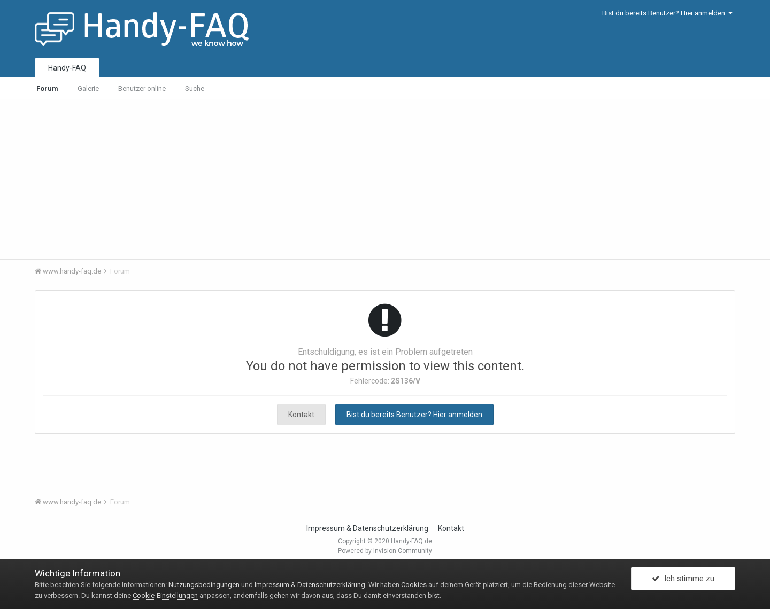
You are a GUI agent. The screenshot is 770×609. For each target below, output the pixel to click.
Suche (194, 88)
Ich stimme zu (683, 578)
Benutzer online (142, 88)
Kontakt (301, 414)
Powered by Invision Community (385, 551)
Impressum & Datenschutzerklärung (367, 528)
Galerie (88, 88)
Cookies (414, 585)
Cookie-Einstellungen (165, 595)
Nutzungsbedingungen (204, 585)
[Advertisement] (385, 179)
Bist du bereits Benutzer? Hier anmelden (667, 13)
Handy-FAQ (67, 68)
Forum (47, 88)
